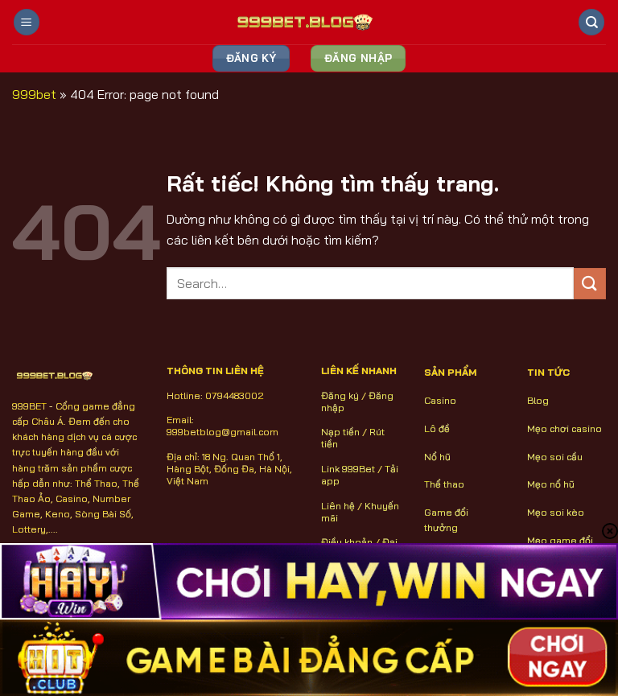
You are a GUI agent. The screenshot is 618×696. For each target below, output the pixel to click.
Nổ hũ (437, 457)
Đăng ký (340, 395)
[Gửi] (590, 283)
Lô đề (437, 428)
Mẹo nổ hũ (551, 484)
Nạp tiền (340, 432)
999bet (34, 94)
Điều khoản (347, 542)
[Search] (591, 22)
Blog (538, 400)
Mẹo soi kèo (555, 512)
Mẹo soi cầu (555, 457)
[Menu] (26, 22)
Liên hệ (338, 506)
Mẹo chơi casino (564, 428)
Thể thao (444, 484)
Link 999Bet (348, 469)
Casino (440, 400)
